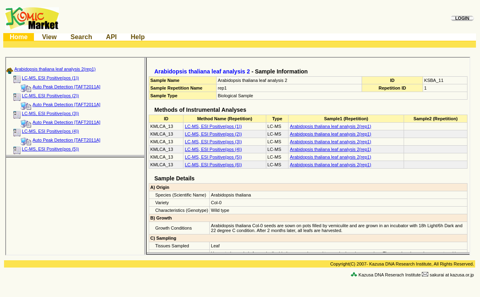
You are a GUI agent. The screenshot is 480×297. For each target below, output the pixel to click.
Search (81, 36)
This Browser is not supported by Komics (237, 156)
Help (138, 36)
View (49, 36)
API (111, 36)
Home (18, 36)
